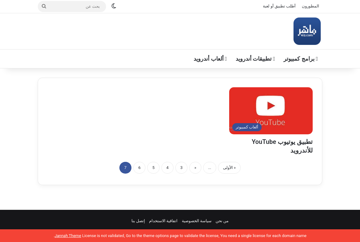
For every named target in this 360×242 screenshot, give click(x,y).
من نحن (222, 220)
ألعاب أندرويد (210, 58)
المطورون (310, 6)
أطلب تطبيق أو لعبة (279, 6)
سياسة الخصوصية (197, 220)
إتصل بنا (138, 220)
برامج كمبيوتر (301, 58)
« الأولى (229, 167)
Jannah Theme (67, 235)
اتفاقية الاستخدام (163, 220)
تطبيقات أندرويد (255, 58)
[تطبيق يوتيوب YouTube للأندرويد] (271, 110)
